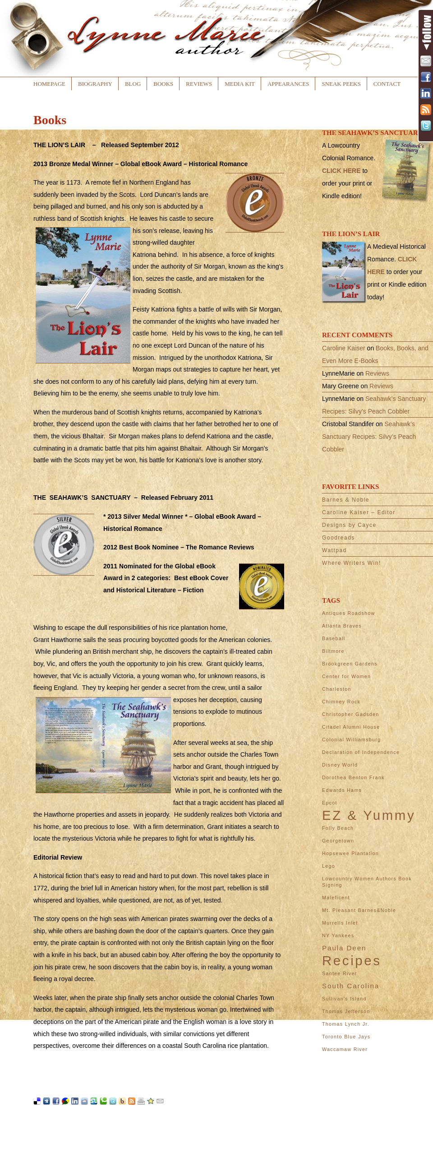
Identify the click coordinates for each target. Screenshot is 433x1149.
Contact (387, 83)
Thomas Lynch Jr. (345, 1024)
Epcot (329, 802)
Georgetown (338, 840)
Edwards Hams (342, 790)
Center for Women (346, 676)
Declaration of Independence (361, 752)
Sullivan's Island (344, 998)
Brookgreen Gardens (350, 663)
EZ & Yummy (368, 815)
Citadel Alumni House (351, 727)
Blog (133, 83)
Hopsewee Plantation (350, 853)
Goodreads (338, 538)
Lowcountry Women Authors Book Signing (367, 882)
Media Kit (240, 83)
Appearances (288, 83)
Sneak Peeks (341, 83)
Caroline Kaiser (343, 348)
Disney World (340, 765)
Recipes (352, 960)
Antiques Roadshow (348, 613)
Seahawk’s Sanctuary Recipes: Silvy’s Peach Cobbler (369, 436)
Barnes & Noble (345, 500)
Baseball (333, 638)
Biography (95, 83)
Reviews (199, 83)
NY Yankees (338, 935)
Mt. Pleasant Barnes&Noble (359, 910)
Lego (328, 866)
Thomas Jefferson (346, 1011)
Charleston (336, 689)
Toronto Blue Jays (346, 1036)
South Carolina (350, 986)
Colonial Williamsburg (351, 739)
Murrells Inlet (340, 923)
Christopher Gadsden (350, 714)
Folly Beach (338, 828)
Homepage (49, 83)
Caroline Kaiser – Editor (359, 512)
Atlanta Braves (342, 625)
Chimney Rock (341, 701)
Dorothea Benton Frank (353, 777)
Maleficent (336, 897)
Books (163, 83)
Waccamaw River (345, 1049)
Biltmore (333, 651)
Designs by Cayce (349, 525)
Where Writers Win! (351, 563)
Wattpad (334, 550)
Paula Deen (344, 948)
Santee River (339, 973)
